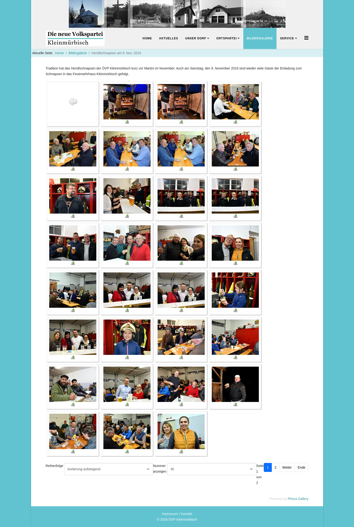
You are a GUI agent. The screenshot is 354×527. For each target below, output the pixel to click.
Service (287, 38)
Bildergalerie (260, 38)
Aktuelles (168, 38)
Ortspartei (226, 38)
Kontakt (186, 514)
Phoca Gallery (298, 499)
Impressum (170, 514)
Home (147, 38)
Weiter (287, 467)
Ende (301, 467)
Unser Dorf (195, 38)
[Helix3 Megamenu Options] (306, 38)
